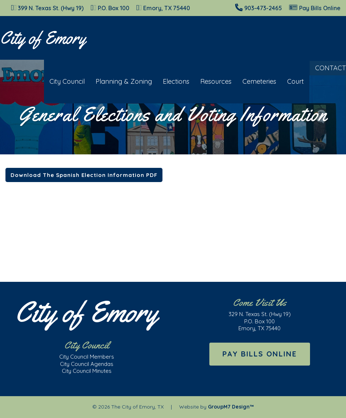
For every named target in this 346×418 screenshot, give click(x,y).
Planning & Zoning (118, 81)
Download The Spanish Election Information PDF (84, 174)
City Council (61, 81)
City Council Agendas (86, 363)
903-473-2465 (263, 8)
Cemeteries (254, 81)
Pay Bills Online (315, 8)
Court (290, 81)
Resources (210, 81)
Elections (170, 81)
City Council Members (86, 356)
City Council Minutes (87, 370)
